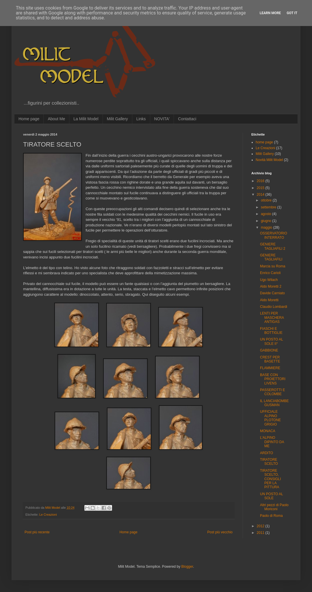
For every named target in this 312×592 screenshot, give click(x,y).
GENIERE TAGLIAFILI (271, 257)
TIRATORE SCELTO (269, 462)
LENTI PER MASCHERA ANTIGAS (272, 317)
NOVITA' (162, 118)
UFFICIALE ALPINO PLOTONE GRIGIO (270, 418)
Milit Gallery (117, 118)
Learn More (270, 13)
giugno (266, 221)
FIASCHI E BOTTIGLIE (271, 331)
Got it (292, 13)
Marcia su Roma (272, 266)
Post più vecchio (220, 532)
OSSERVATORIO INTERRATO (273, 235)
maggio (267, 227)
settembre (269, 207)
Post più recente (37, 532)
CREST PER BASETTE (270, 359)
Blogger (187, 567)
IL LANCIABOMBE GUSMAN (274, 403)
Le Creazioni (48, 514)
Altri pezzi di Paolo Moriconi (274, 507)
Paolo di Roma (271, 516)
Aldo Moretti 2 (270, 286)
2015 (261, 188)
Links (141, 118)
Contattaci (187, 118)
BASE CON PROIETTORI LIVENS (272, 379)
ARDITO (266, 453)
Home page (28, 118)
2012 (261, 526)
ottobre (267, 200)
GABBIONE (269, 350)
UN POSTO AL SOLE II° (271, 341)
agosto (266, 214)
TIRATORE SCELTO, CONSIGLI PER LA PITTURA (270, 479)
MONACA (267, 431)
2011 (261, 533)
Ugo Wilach (269, 280)
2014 (261, 195)
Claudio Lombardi (273, 307)
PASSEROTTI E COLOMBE (272, 392)
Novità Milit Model (269, 160)
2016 (261, 181)
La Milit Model (85, 118)
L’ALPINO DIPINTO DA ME (272, 442)
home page (264, 142)
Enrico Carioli (270, 273)
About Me (56, 118)
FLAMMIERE (270, 368)
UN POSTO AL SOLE (271, 496)
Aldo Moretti (269, 300)
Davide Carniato (272, 293)
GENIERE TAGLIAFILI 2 (272, 246)
